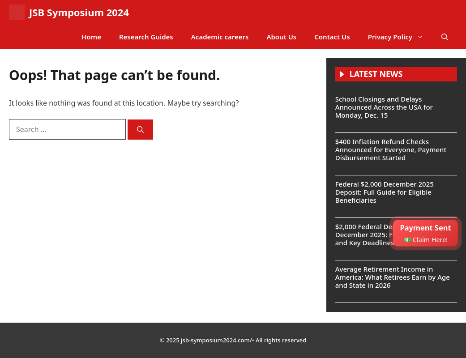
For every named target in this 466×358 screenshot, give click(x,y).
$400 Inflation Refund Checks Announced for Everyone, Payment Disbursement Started (390, 149)
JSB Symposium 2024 (79, 12)
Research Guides (146, 36)
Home (91, 36)
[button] (444, 37)
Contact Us (332, 36)
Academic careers (220, 36)
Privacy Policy (400, 37)
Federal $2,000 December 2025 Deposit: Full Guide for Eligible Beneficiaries (384, 192)
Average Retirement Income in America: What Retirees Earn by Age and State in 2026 (392, 277)
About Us (281, 36)
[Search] (140, 129)
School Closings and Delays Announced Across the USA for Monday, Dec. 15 (384, 106)
